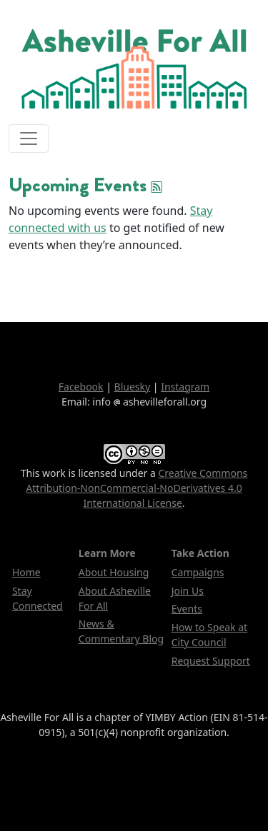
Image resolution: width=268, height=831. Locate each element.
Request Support (211, 661)
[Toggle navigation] (29, 138)
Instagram (185, 386)
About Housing (114, 572)
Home (26, 572)
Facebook (81, 386)
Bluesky (132, 386)
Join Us (188, 591)
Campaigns (198, 572)
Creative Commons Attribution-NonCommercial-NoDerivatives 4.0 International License (136, 488)
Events (187, 608)
